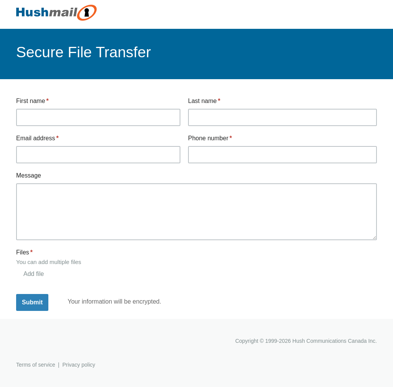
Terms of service (35, 365)
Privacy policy (78, 365)
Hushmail (45, 341)
